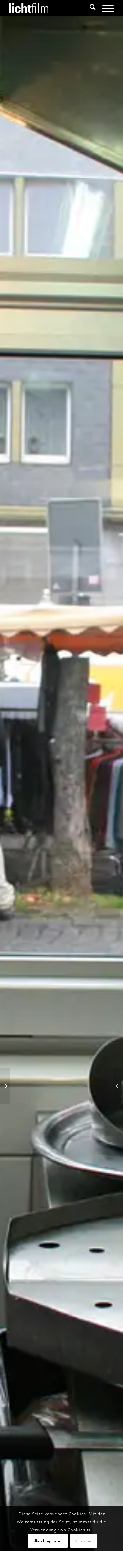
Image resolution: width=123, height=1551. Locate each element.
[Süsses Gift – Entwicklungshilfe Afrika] (5, 1086)
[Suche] (89, 8)
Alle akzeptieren (47, 1540)
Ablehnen (83, 1540)
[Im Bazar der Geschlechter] (118, 1086)
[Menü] (105, 8)
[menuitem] (89, 8)
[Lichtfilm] (51, 8)
